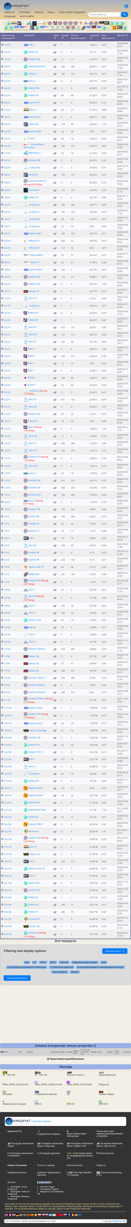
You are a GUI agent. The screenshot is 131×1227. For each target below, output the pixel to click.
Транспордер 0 (60, 972)
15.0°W (7, 730)
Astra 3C (32, 399)
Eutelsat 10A (34, 713)
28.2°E (7, 327)
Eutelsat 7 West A (36, 677)
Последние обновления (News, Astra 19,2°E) (110, 1144)
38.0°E (7, 255)
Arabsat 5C (33, 421)
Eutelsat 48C (34, 580)
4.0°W (7, 634)
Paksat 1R (34, 262)
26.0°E (7, 349)
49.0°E (7, 174)
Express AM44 (36, 707)
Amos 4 (31, 81)
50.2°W (7, 890)
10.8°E (7, 502)
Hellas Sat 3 (34, 240)
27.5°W (7, 781)
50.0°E (7, 167)
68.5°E (7, 66)
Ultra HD (64, 962)
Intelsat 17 (33, 73)
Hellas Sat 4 (34, 247)
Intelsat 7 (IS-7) (35, 752)
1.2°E (6, 582)
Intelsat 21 (33, 911)
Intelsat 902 (33, 882)
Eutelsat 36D (34, 276)
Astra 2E (32, 327)
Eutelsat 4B (33, 552)
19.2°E (7, 436)
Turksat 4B (34, 167)
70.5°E (7, 59)
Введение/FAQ (15, 1131)
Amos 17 (32, 473)
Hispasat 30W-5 (35, 788)
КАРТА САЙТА (27, 16)
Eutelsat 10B (34, 509)
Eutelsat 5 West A (36, 698)
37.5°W (7, 847)
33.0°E (7, 284)
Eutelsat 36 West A (37, 180)
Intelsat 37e (33, 744)
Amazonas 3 (34, 919)
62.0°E (7, 95)
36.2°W (7, 831)
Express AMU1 (36, 269)
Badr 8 (31, 356)
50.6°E (7, 182)
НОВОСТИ (9, 12)
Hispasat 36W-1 (35, 824)
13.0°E (7, 487)
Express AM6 (35, 131)
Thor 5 (32, 605)
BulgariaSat (34, 574)
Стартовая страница (28, 1121)
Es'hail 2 (31, 377)
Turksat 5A (34, 305)
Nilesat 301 (34, 663)
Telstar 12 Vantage (38, 730)
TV (34, 962)
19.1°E (7, 458)
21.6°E (7, 414)
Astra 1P (32, 443)
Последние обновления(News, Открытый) (50, 1144)
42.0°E (7, 204)
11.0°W (7, 707)
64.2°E (7, 88)
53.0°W (7, 897)
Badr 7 (31, 363)
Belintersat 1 (35, 153)
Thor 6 (32, 612)
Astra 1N (32, 450)
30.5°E (7, 313)
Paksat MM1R (36, 255)
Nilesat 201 (34, 670)
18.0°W (7, 744)
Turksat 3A (34, 211)
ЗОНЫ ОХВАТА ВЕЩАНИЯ (72, 12)
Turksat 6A (34, 226)
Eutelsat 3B (33, 559)
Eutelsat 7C (33, 530)
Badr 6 (31, 427)
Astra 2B (32, 596)
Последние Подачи (49, 1189)
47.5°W (7, 875)
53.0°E (7, 131)
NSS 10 (33, 846)
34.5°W (7, 817)
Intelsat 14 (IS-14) (36, 868)
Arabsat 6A (33, 320)
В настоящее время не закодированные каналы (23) (80, 1155)
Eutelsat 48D (34, 837)
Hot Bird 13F (34, 487)
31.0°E (7, 305)
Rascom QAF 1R (36, 566)
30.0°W (7, 788)
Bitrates (74, 972)
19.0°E (7, 466)
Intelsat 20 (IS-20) (36, 66)
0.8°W (7, 589)
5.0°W (7, 649)
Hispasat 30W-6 (35, 795)
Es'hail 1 (31, 385)
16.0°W (7, 737)
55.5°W (7, 904)
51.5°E (7, 153)
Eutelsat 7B (33, 523)
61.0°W (7, 919)
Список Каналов (74, 1165)
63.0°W (7, 926)
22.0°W (7, 759)
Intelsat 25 (33, 932)
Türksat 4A (34, 204)
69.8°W (7, 934)
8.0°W (7, 685)
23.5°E (7, 399)
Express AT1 (35, 102)
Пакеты (51, 12)
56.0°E (7, 102)
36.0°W (7, 824)
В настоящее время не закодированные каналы (100, 967)
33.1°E (7, 291)
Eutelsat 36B (34, 160)
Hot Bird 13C (34, 890)
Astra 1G (32, 298)
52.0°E (7, 146)
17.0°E (7, 473)
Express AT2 (35, 116)
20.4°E (7, 428)
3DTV (53, 962)
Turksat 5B (34, 219)
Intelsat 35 (33, 816)
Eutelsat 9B (33, 516)
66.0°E (7, 73)
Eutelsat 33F (34, 283)
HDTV (43, 962)
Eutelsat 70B (34, 59)
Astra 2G (32, 334)
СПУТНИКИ (24, 12)
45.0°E (7, 197)
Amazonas (33, 831)
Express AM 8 (35, 723)
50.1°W (7, 883)
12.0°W (7, 715)
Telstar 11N (34, 854)
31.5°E (7, 298)
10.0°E (7, 509)
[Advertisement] (65, 1017)
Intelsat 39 (33, 95)
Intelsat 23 (33, 897)
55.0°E (7, 124)
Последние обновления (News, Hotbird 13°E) (80, 1144)
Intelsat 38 (33, 197)
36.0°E (7, 269)
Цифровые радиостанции (84, 962)
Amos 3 (31, 500)
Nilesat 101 (34, 291)
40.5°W (7, 861)
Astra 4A (32, 545)
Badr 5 (31, 370)
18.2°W (7, 752)
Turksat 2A (34, 390)
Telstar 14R (34, 926)
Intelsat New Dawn (37, 809)
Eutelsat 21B (34, 413)
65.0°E (7, 81)
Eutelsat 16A (34, 480)
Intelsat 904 (33, 802)
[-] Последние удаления (61, 967)
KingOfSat (117, 1221)
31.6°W (7, 809)
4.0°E (6, 552)
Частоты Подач (47, 1187)
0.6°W (7, 597)
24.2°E (7, 392)
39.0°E (7, 240)
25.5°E (7, 385)
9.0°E (6, 516)
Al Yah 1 (31, 138)
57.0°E (7, 109)
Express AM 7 (35, 233)
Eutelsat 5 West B (36, 648)
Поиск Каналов (105, 1153)
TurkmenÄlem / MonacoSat (34, 146)
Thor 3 (32, 641)
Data (104, 962)
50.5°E (7, 160)
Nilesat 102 (34, 656)
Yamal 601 (33, 174)
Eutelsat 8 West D (36, 685)
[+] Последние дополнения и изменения (27, 967)
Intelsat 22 (33, 52)
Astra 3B (32, 406)
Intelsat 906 (33, 88)
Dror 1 (32, 634)
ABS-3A (32, 627)
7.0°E (6, 523)
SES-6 (31, 861)
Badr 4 (31, 348)
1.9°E (6, 574)
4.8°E (6, 538)
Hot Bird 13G (34, 494)
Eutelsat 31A (34, 456)
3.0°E (6, 559)
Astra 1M (32, 436)
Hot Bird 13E (34, 737)
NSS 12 (33, 109)
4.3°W (7, 641)
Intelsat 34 (33, 904)
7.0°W (7, 656)
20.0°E (7, 421)
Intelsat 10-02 (34, 620)
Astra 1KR (33, 465)
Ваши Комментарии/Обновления (67, 1059)
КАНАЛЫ (38, 12)
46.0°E (7, 190)
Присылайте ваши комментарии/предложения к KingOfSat (110, 1133)
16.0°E (7, 480)
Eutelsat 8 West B (36, 692)
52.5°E (7, 138)
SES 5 (31, 538)
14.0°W (7, 723)
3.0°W (7, 627)
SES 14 (32, 875)
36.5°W (7, 839)
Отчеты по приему (46, 1165)
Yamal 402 (33, 124)
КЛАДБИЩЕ (10, 16)
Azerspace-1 (34, 190)
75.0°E (7, 44)
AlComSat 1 (34, 773)
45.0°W (7, 868)
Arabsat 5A (33, 312)
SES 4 (31, 759)
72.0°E (7, 52)
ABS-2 (32, 44)
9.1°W (7, 700)
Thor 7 (32, 589)
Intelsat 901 (33, 780)
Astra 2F (32, 341)
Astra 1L (32, 766)
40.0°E (7, 233)
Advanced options (114, 951)
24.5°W (7, 766)
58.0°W (7, 911)
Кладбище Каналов (17, 1172)
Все (27, 962)
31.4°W (7, 802)
